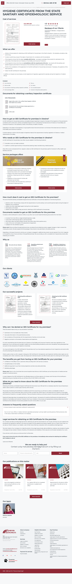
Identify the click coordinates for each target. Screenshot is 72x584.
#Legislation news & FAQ (9, 489)
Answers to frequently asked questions (39, 89)
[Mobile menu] (2, 3)
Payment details (23, 553)
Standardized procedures (10, 7)
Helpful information (39, 533)
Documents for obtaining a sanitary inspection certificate (16, 87)
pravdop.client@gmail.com (11, 548)
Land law (52, 541)
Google (56, 25)
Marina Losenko (7, 515)
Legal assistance (53, 543)
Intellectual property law (55, 547)
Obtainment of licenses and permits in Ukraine (26, 7)
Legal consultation (24, 541)
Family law (52, 533)
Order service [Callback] (32, 44)
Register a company (24, 544)
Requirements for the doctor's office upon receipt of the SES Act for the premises (59, 484)
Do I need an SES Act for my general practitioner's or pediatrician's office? (36, 484)
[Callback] (66, 3)
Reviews (48, 28)
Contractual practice (54, 540)
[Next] (47, 45)
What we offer (7, 85)
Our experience (38, 540)
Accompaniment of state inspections (57, 549)
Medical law (52, 532)
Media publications (38, 543)
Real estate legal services (55, 535)
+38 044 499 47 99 (49, 3)
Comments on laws (39, 541)
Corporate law (53, 551)
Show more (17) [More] (36, 496)
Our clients (33, 85)
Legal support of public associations (57, 536)
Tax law (51, 554)
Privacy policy (37, 548)
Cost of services (7, 83)
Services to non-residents (25, 547)
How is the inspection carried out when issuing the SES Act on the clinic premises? (12, 484)
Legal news (37, 545)
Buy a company (23, 546)
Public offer (37, 546)
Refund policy (37, 550)
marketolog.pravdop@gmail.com (10, 551)
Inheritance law (53, 552)
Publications (22, 533)
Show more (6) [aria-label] (36, 322)
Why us (32, 83)
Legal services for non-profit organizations (58, 538)
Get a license (22, 542)
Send (60, 453)
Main (4, 7)
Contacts (22, 535)
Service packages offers (9, 89)
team (8, 501)
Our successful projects (35, 87)
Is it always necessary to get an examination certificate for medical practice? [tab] (19, 407)
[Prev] (45, 45)
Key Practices (37, 532)
